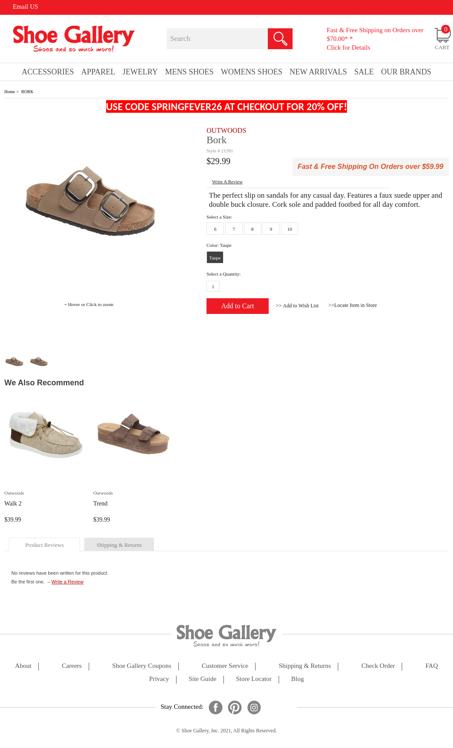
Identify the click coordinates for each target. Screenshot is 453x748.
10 (289, 229)
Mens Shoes (189, 71)
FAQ (431, 666)
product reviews (44, 545)
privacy (159, 679)
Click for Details (348, 47)
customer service (225, 666)
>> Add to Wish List (297, 306)
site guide (203, 679)
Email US (25, 6)
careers (72, 666)
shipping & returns (119, 545)
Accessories (48, 71)
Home (9, 91)
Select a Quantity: (224, 273)
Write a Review (67, 581)
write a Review (227, 181)
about (23, 666)
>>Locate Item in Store (352, 305)
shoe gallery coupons (141, 666)
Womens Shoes (252, 71)
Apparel (98, 71)
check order (378, 666)
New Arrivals (318, 71)
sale (364, 71)
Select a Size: (219, 216)
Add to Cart (237, 306)
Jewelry (140, 71)
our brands (406, 71)
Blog (297, 679)
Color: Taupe (219, 245)
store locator (254, 679)
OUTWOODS (226, 130)
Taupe (215, 257)
